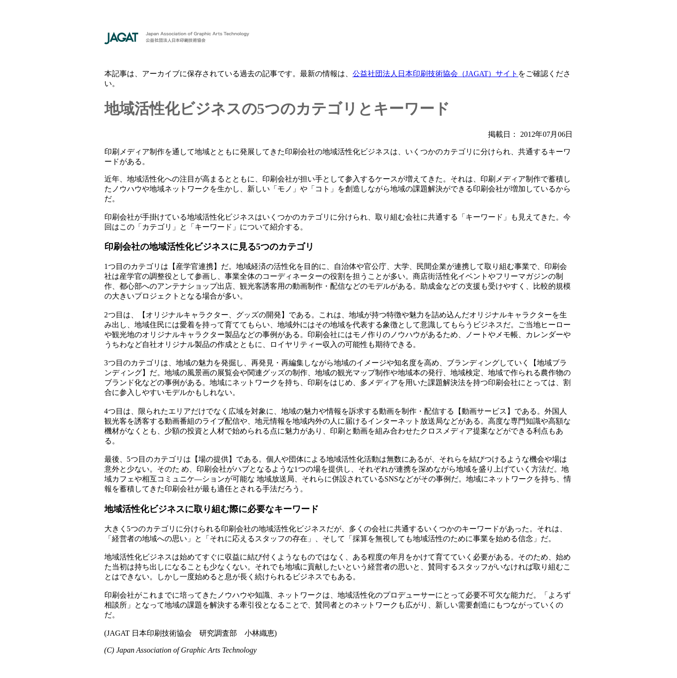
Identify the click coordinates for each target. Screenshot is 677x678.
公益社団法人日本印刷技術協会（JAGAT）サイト (436, 74)
